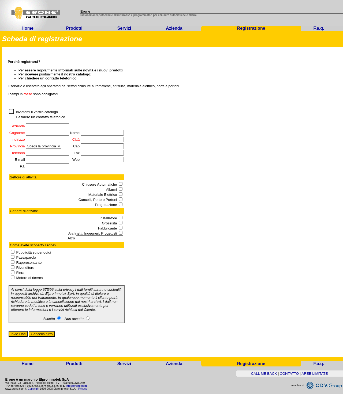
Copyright (33, 388)
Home (27, 28)
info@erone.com (76, 385)
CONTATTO (289, 374)
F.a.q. (319, 28)
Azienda (174, 28)
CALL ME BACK (264, 374)
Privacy (82, 388)
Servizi (124, 28)
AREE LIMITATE (314, 374)
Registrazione (251, 28)
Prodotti (74, 28)
